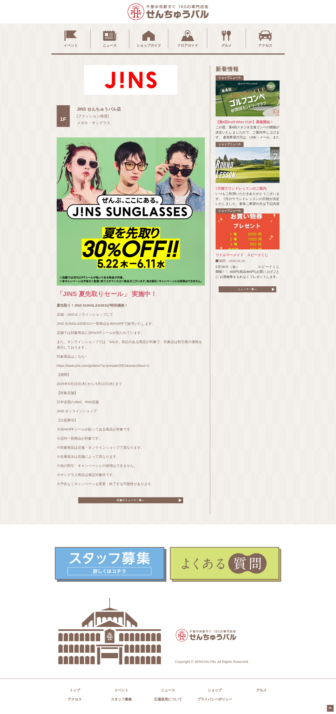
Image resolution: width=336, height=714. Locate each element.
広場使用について (168, 702)
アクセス (265, 38)
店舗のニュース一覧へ (131, 502)
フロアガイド (187, 38)
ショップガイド (148, 38)
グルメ (226, 38)
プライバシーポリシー (214, 702)
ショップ (215, 693)
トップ (75, 693)
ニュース (110, 38)
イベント (71, 38)
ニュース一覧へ (247, 291)
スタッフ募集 (121, 702)
